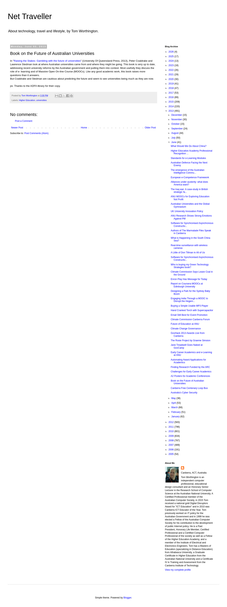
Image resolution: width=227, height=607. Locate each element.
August (175, 133)
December (177, 115)
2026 (171, 51)
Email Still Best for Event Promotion (189, 315)
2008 (171, 440)
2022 (171, 70)
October (175, 124)
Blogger (127, 597)
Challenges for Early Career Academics (191, 371)
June (174, 142)
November (177, 119)
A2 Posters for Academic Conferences (190, 376)
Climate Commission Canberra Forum (190, 319)
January (175, 416)
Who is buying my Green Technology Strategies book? (190, 266)
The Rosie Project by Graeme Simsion (190, 340)
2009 (171, 436)
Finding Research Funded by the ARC (190, 367)
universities (41, 100)
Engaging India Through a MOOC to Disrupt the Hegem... (189, 300)
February (176, 412)
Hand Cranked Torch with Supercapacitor (192, 310)
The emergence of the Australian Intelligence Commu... (187, 171)
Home (84, 127)
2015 (171, 101)
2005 (171, 454)
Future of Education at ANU (185, 324)
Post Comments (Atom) (36, 133)
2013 (171, 111)
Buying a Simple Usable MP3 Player (189, 305)
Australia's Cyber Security (184, 392)
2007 (171, 445)
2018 (171, 88)
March (174, 407)
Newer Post (17, 127)
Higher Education (27, 100)
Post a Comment (23, 121)
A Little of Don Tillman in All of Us (188, 252)
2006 (171, 449)
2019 (171, 83)
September (177, 128)
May (173, 398)
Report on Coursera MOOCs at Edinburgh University (187, 285)
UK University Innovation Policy (187, 211)
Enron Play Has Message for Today (189, 279)
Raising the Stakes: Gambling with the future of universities (47, 60)
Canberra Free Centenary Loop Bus (189, 388)
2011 (171, 426)
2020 (171, 79)
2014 (171, 106)
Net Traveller (30, 16)
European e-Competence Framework (190, 177)
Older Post (150, 127)
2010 (171, 431)
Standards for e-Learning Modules (188, 158)
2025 (171, 56)
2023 (171, 65)
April (174, 403)
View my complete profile (178, 569)
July (173, 137)
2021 (171, 74)
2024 (171, 61)
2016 (171, 97)
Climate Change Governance (186, 328)
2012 (171, 422)
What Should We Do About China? (188, 146)
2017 (171, 92)
